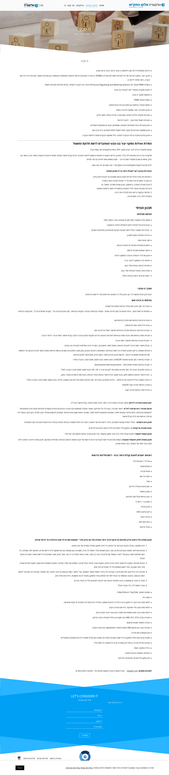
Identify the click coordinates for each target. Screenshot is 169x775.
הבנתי (19, 768)
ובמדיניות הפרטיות (73, 768)
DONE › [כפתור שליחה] (84, 735)
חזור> (149, 23)
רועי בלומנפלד (132, 671)
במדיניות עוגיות (87, 768)
